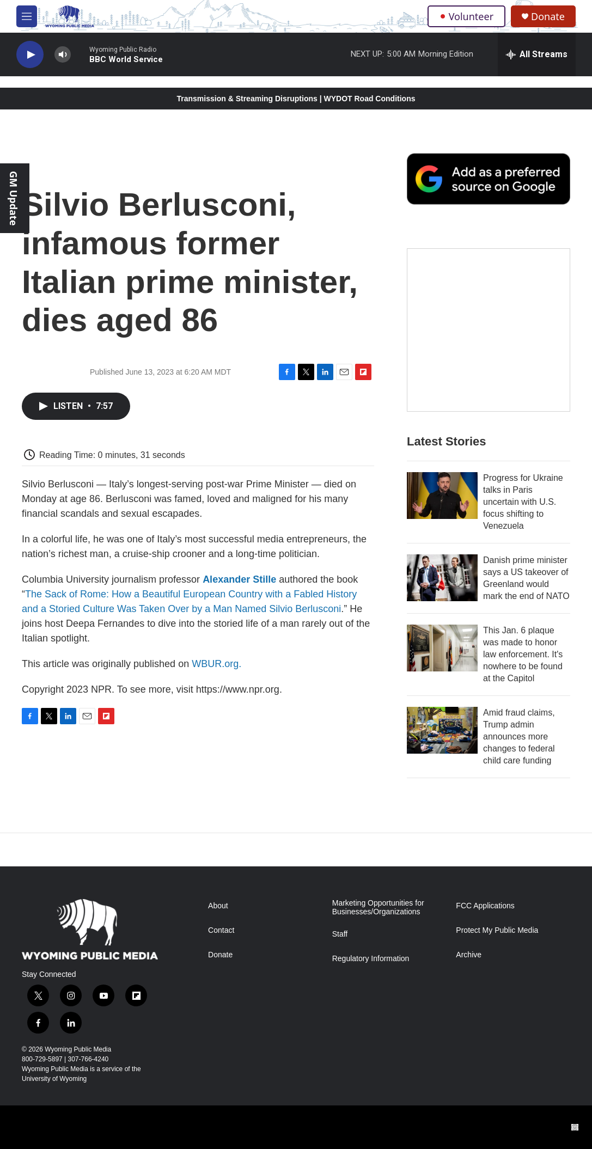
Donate (548, 16)
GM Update (13, 198)
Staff (340, 934)
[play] (30, 54)
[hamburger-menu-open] (26, 16)
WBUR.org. (216, 663)
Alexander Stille (239, 579)
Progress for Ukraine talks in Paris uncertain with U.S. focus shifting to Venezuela (523, 501)
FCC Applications (485, 906)
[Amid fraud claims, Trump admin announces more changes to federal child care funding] (442, 730)
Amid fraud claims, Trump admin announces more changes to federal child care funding (519, 736)
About (218, 906)
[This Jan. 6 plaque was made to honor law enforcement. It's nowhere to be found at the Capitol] (442, 648)
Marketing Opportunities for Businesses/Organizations (378, 907)
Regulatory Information (371, 959)
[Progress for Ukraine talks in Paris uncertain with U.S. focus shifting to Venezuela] (442, 495)
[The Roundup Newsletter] (488, 330)
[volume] (62, 54)
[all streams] (537, 54)
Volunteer (466, 16)
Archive (468, 955)
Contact (221, 930)
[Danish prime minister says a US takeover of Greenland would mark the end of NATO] (442, 577)
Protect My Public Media (497, 930)
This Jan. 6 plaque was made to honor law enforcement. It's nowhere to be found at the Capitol (523, 654)
